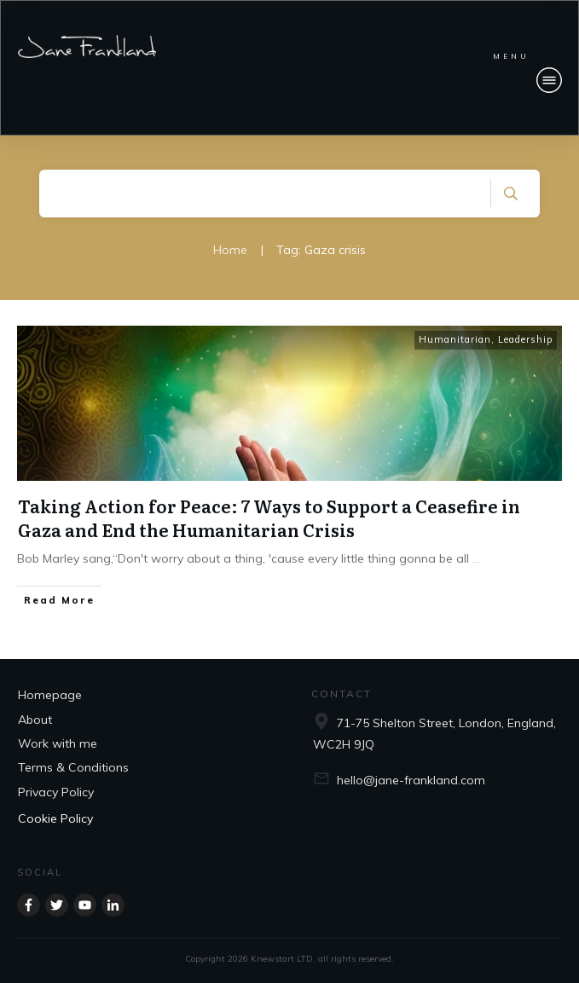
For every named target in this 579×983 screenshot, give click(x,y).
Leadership (525, 339)
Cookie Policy (55, 818)
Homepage (50, 695)
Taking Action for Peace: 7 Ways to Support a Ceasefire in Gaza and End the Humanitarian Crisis (269, 517)
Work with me (57, 743)
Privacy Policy (56, 792)
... (476, 558)
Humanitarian (455, 339)
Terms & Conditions (73, 767)
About (35, 719)
